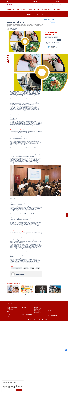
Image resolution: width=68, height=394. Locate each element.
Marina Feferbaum (51, 304)
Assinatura (8, 308)
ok (58, 39)
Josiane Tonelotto (37, 312)
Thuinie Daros (50, 305)
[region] (13, 386)
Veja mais (53, 22)
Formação (9, 9)
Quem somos (9, 305)
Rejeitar (13, 389)
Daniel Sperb (36, 310)
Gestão (17, 9)
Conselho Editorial (43, 9)
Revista (49, 9)
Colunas (53, 9)
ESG (26, 9)
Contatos (58, 9)
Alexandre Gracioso (37, 308)
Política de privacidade (53, 315)
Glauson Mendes (37, 311)
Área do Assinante (57, 1)
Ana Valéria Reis (37, 309)
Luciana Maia (36, 314)
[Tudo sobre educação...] (48, 4)
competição (26, 268)
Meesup (49, 310)
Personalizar (7, 389)
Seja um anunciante (10, 309)
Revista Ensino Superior (12, 307)
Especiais (30, 9)
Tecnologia (22, 9)
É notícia (50, 308)
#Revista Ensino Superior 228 (16, 268)
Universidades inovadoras (26, 314)
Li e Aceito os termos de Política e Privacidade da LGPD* (53, 43)
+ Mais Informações (13, 298)
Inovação (13, 9)
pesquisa (37, 268)
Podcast (8, 316)
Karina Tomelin (36, 313)
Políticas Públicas (36, 9)
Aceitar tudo (19, 389)
